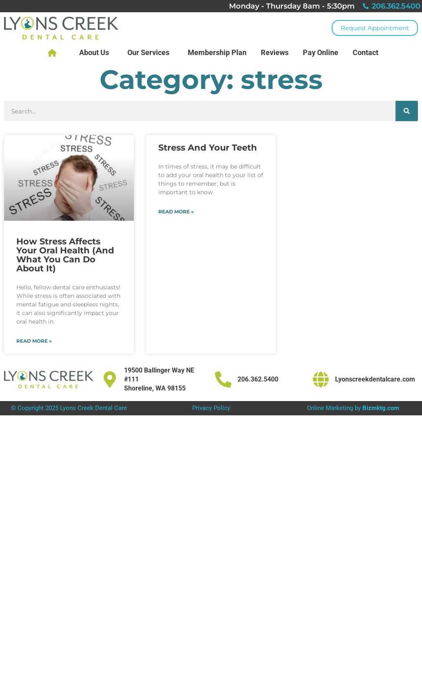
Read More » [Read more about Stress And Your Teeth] (176, 211)
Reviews (275, 52)
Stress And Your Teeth (207, 147)
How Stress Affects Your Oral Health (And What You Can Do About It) (65, 254)
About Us (96, 52)
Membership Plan (217, 52)
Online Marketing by (353, 408)
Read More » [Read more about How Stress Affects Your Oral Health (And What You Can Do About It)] (34, 341)
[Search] (406, 111)
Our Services (150, 52)
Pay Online (320, 52)
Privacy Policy (211, 408)
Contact (367, 52)
